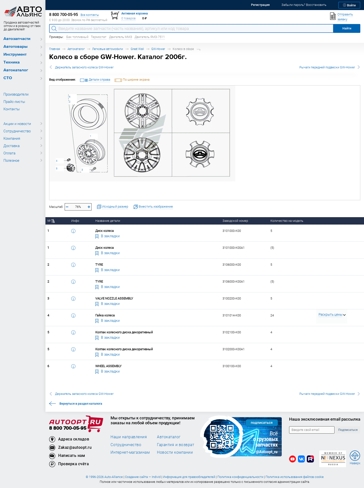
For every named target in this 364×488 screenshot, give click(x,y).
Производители (15, 94)
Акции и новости (17, 123)
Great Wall (137, 49)
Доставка (11, 145)
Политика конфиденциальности (240, 477)
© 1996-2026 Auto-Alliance (104, 477)
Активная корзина (134, 13)
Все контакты (90, 15)
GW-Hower (158, 49)
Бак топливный (77, 37)
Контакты (11, 108)
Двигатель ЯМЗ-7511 (150, 37)
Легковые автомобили (107, 49)
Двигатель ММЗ (120, 37)
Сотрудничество (17, 130)
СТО (7, 78)
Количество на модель (286, 221)
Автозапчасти (16, 39)
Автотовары (15, 47)
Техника (11, 62)
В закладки (107, 235)
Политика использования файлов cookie (295, 477)
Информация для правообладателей (189, 477)
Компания (11, 138)
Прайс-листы (14, 101)
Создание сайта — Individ (143, 477)
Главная (54, 49)
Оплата (9, 152)
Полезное (11, 160)
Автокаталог (15, 70)
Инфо (75, 221)
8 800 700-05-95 (67, 428)
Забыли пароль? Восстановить (303, 5)
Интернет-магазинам (130, 452)
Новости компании (175, 452)
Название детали (107, 221)
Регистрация (260, 5)
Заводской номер (235, 221)
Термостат (98, 37)
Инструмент (15, 54)
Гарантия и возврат (175, 444)
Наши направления (129, 436)
